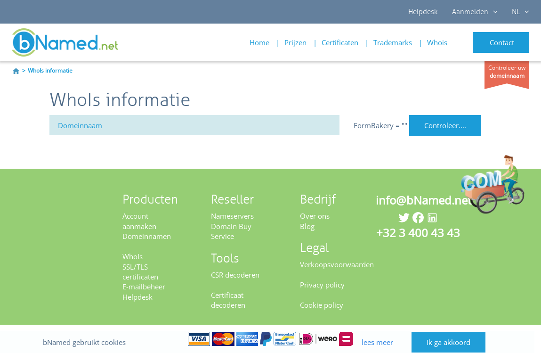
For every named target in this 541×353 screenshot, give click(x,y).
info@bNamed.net (424, 200)
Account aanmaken (139, 220)
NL (520, 12)
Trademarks (392, 42)
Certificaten (340, 42)
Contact (502, 42)
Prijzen (295, 42)
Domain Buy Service (231, 231)
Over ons (315, 216)
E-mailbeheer (143, 286)
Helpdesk (423, 12)
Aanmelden (475, 12)
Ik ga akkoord (455, 333)
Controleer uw (506, 72)
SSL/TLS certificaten (140, 271)
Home (259, 42)
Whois (437, 42)
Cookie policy (321, 305)
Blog (307, 226)
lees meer (379, 332)
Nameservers (232, 216)
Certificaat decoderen (228, 300)
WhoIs (132, 256)
